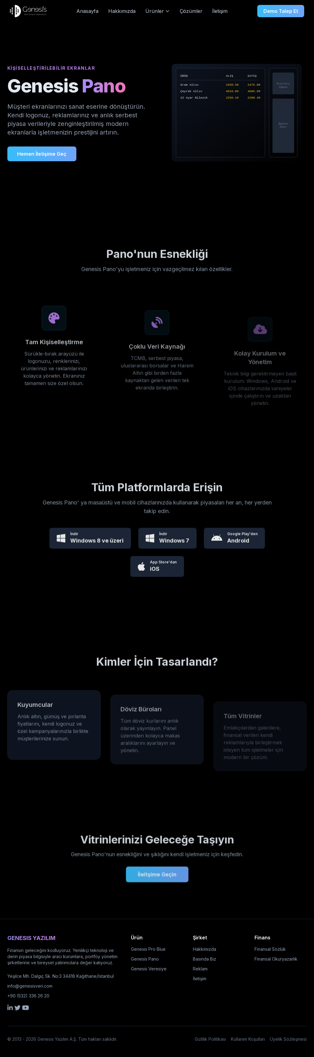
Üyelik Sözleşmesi (288, 1039)
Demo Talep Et (280, 11)
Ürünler (157, 11)
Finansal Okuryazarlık (276, 958)
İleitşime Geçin (157, 870)
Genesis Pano (145, 958)
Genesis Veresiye (149, 968)
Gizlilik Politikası (210, 1039)
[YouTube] (25, 1007)
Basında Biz (204, 958)
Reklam (200, 968)
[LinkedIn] (10, 1007)
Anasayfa (87, 11)
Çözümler (191, 11)
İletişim (220, 11)
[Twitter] (17, 1007)
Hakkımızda (122, 11)
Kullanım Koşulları (248, 1039)
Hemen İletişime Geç (42, 154)
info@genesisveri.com (29, 986)
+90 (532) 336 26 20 (28, 995)
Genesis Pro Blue (148, 949)
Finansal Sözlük (270, 949)
